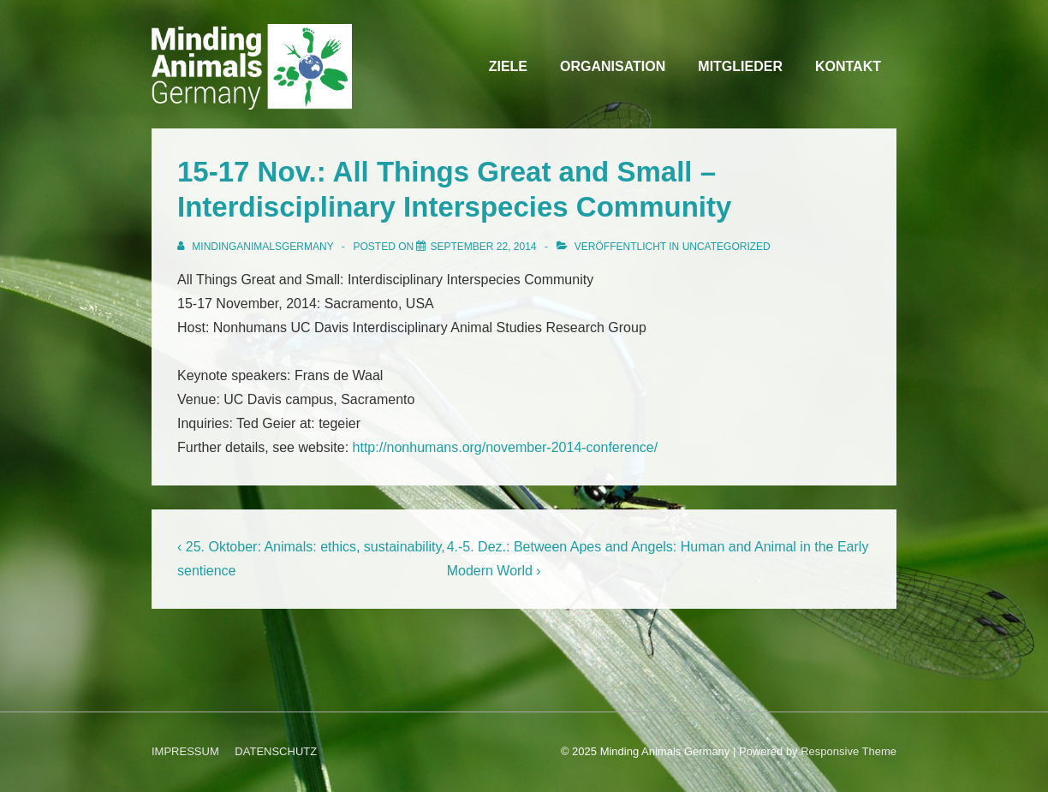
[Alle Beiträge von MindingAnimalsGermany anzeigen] (256, 247)
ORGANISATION (612, 66)
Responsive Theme (848, 751)
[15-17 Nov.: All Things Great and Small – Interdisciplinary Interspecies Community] (483, 247)
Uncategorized (726, 247)
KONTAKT (848, 66)
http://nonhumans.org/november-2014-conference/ (505, 447)
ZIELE (508, 66)
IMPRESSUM (185, 751)
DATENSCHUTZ (276, 751)
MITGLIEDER (740, 66)
